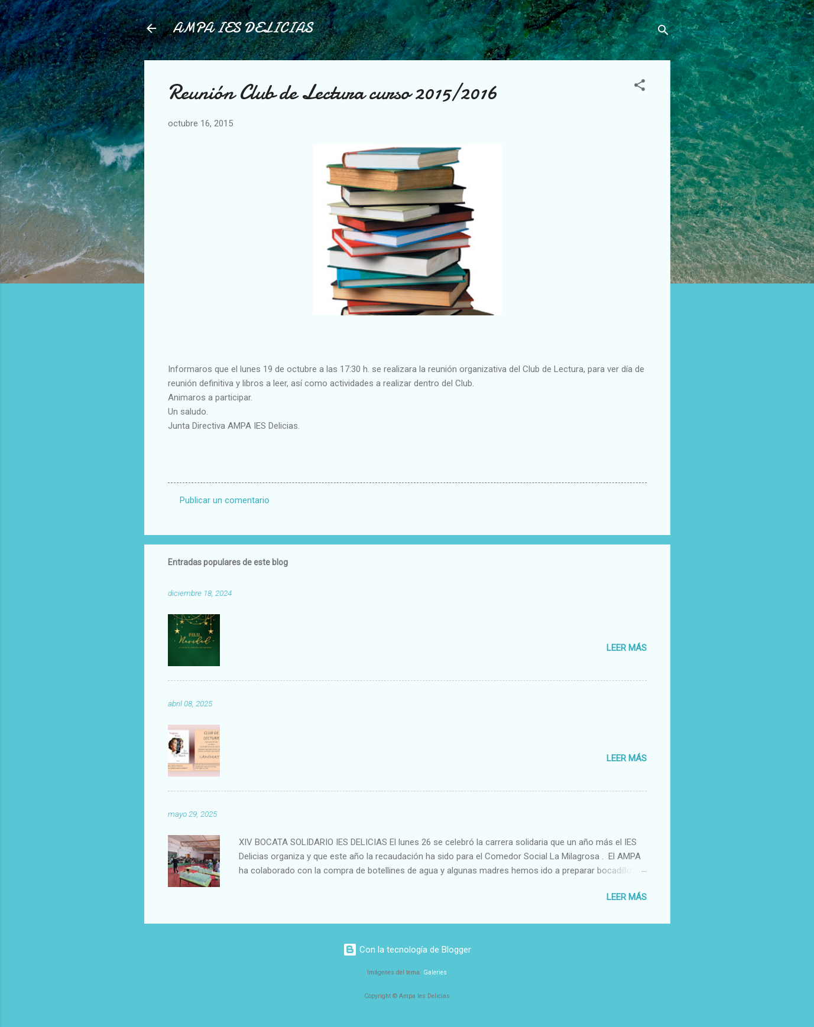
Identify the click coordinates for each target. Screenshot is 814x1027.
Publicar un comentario (225, 500)
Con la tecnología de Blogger (407, 949)
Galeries (435, 972)
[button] (640, 87)
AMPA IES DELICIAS (243, 28)
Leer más (627, 648)
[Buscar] (663, 32)
